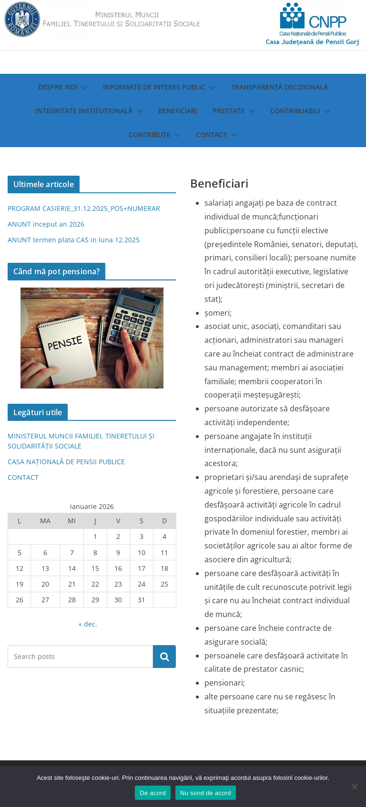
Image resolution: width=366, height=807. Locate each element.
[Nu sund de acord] (354, 786)
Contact (211, 134)
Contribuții (149, 134)
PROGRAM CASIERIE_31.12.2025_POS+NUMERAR (84, 208)
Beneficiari (177, 110)
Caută (164, 656)
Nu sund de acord (205, 793)
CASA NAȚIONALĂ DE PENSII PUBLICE (66, 461)
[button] (82, 87)
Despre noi (57, 86)
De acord (153, 793)
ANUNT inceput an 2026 (46, 224)
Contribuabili (295, 110)
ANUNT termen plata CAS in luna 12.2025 (74, 239)
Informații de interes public (154, 86)
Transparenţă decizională (279, 86)
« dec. (88, 623)
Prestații (228, 110)
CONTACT (23, 477)
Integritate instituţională (83, 110)
